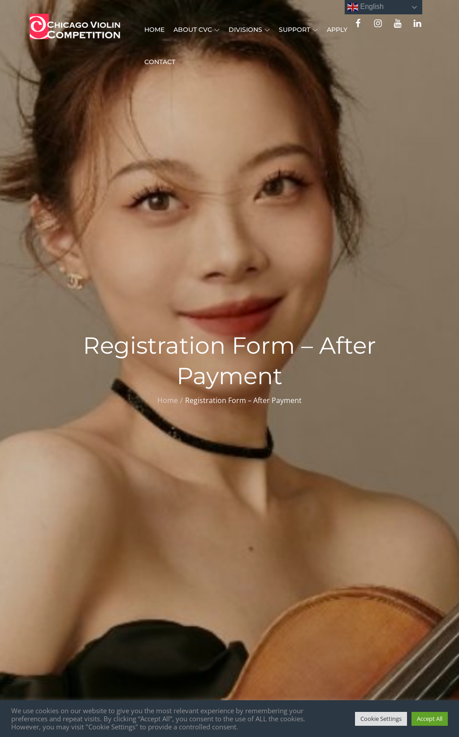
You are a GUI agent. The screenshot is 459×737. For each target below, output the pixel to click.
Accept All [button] (429, 719)
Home (154, 30)
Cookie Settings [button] (381, 719)
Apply (337, 30)
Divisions (249, 30)
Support (298, 30)
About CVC (196, 30)
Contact (159, 62)
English (365, 7)
